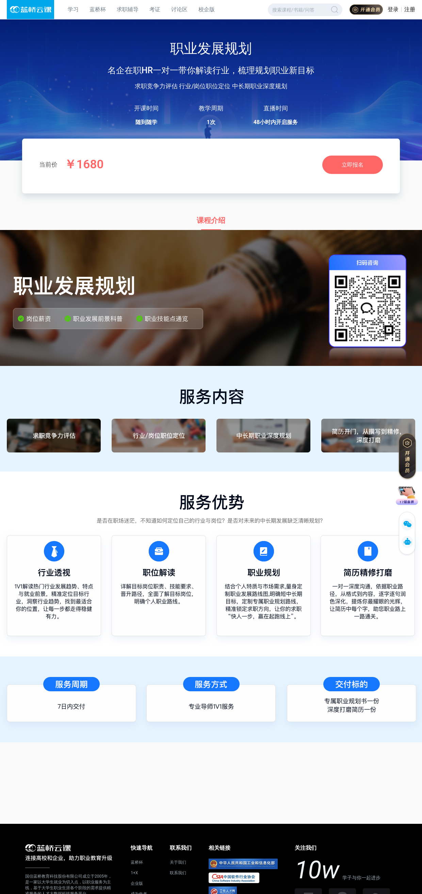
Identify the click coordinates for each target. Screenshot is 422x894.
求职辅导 (128, 9)
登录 (393, 9)
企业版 (137, 883)
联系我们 (178, 872)
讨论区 (179, 9)
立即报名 (352, 164)
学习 (73, 9)
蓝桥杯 (98, 9)
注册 (409, 9)
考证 (154, 9)
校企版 (206, 9)
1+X (134, 872)
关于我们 (178, 862)
